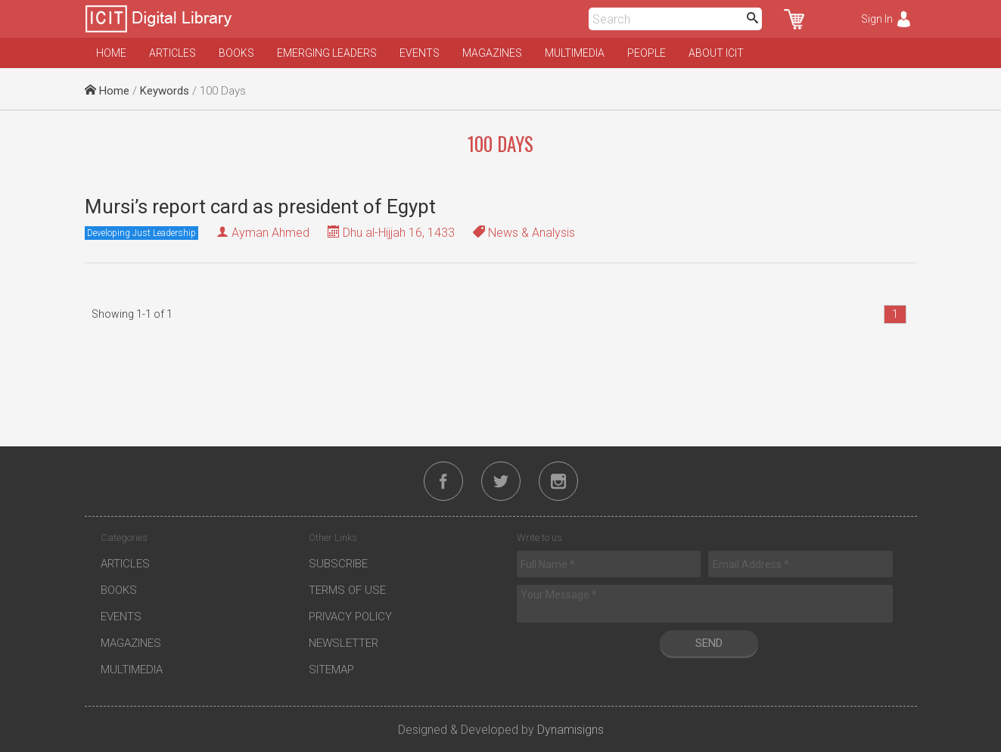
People (646, 53)
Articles (172, 53)
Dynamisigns (570, 729)
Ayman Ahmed (270, 232)
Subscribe (338, 563)
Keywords (164, 91)
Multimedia (575, 53)
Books (236, 53)
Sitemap (331, 669)
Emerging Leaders (327, 53)
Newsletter (343, 643)
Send (709, 643)
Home (111, 53)
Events (419, 53)
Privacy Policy (350, 616)
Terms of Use (347, 590)
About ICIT (716, 53)
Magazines (492, 53)
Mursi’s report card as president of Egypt (260, 206)
